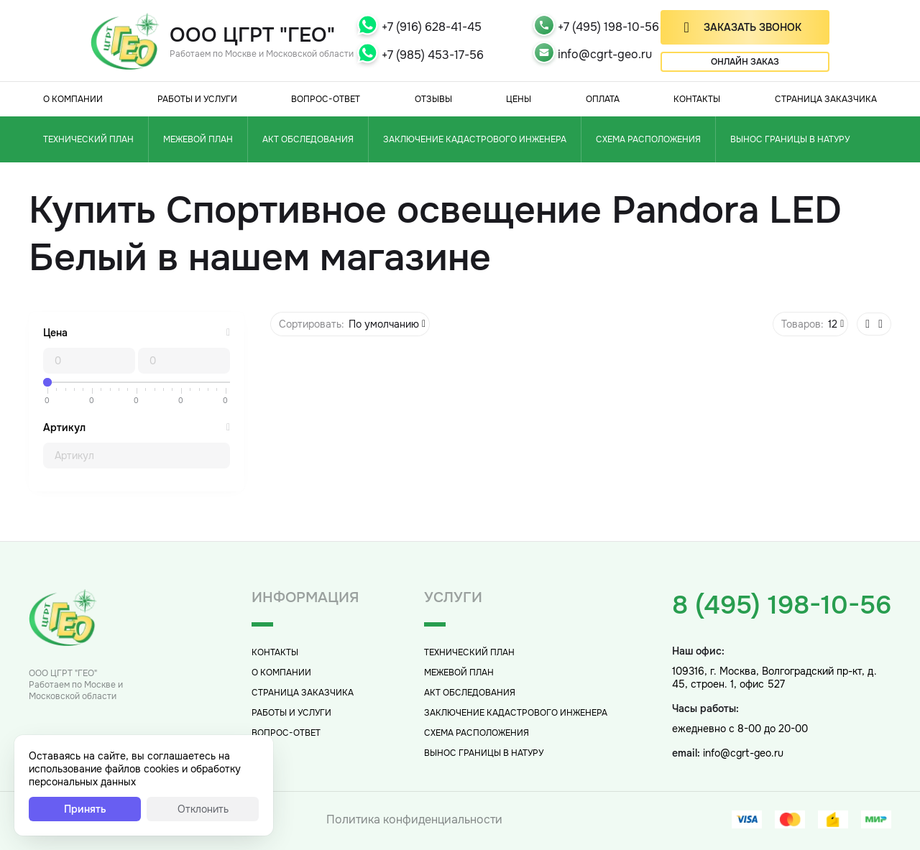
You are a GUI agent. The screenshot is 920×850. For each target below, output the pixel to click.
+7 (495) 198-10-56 (608, 26)
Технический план (88, 139)
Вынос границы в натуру (790, 139)
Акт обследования (308, 139)
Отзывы (433, 99)
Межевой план (198, 139)
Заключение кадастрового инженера (474, 139)
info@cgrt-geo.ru (605, 54)
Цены (518, 99)
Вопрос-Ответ (325, 99)
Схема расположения (648, 139)
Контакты (696, 99)
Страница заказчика (826, 99)
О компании (73, 99)
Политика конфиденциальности (414, 819)
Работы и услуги (197, 99)
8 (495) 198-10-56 (781, 605)
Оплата (603, 99)
